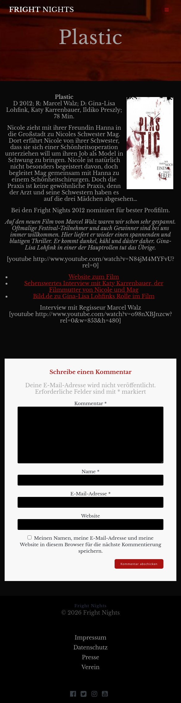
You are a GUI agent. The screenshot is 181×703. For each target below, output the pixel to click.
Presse (90, 657)
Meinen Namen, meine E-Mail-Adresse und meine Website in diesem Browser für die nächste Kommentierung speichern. (90, 544)
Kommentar (90, 403)
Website (90, 516)
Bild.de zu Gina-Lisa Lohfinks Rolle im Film (94, 296)
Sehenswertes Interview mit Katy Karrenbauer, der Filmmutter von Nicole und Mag (93, 286)
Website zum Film (94, 277)
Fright (41, 9)
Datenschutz (90, 647)
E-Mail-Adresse (90, 494)
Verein (91, 667)
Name (90, 471)
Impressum (91, 637)
